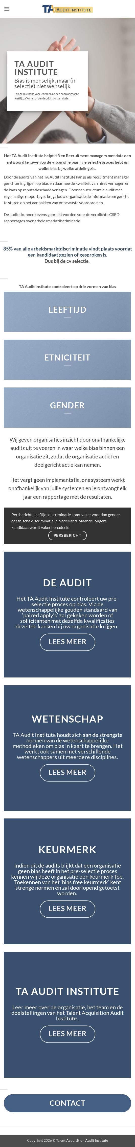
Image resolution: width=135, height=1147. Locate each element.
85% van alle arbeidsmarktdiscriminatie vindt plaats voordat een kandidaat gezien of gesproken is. (67, 252)
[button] (7, 9)
